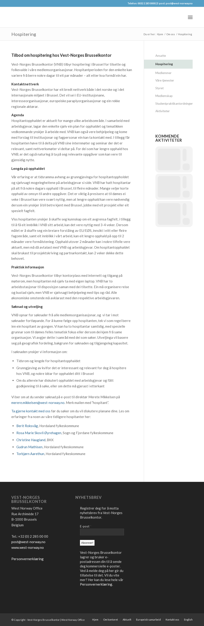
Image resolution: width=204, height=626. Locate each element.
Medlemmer (163, 73)
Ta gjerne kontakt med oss (30, 411)
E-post (85, 526)
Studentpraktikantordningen (174, 103)
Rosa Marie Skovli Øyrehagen (38, 433)
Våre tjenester (164, 80)
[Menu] (190, 17)
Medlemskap (164, 96)
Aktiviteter (162, 111)
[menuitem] (190, 17)
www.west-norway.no (27, 547)
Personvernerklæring (27, 559)
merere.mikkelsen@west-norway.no (38, 403)
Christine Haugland (30, 440)
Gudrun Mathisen (29, 447)
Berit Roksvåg (27, 426)
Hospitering (23, 34)
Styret (159, 88)
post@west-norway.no (28, 542)
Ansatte (160, 55)
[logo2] (45, 17)
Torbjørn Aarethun (30, 454)
